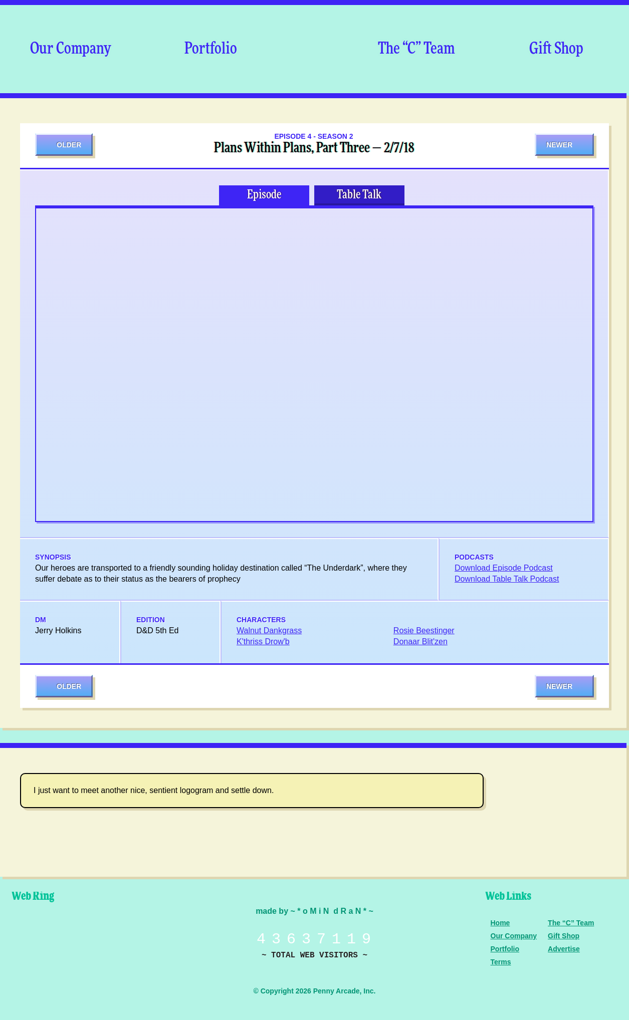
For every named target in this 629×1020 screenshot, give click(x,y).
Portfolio (210, 49)
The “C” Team (416, 49)
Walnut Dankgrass (269, 630)
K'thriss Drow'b (263, 641)
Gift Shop (556, 49)
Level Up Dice (113, 938)
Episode (264, 195)
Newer (559, 145)
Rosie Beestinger (424, 630)
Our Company (70, 49)
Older (69, 145)
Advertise (564, 949)
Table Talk (359, 195)
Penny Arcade (43, 937)
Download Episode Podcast (504, 568)
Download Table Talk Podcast (507, 579)
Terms (501, 962)
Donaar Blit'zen (420, 641)
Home (500, 923)
